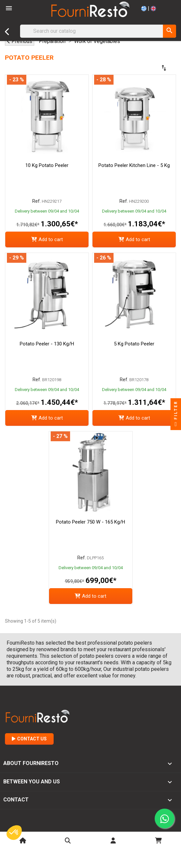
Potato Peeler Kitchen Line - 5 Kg (134, 165)
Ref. (36, 201)
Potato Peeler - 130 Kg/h (47, 344)
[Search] (98, 31)
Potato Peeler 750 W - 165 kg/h (90, 522)
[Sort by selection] (144, 67)
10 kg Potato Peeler (46, 165)
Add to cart (47, 239)
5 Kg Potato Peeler (134, 344)
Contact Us (29, 738)
